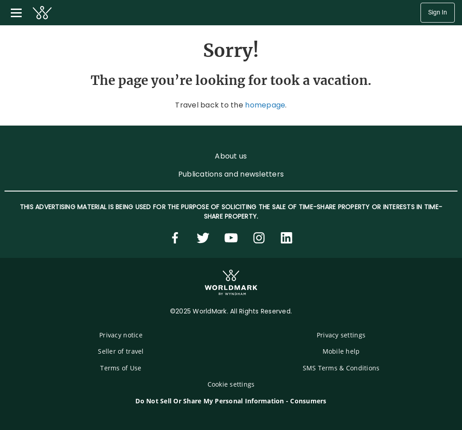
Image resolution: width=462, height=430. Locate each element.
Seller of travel (120, 351)
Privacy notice (121, 335)
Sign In (437, 12)
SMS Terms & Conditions (341, 368)
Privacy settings (341, 335)
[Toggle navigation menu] (16, 12)
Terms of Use (120, 368)
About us (231, 156)
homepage (265, 105)
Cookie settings (231, 384)
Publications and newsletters (231, 174)
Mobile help (341, 351)
